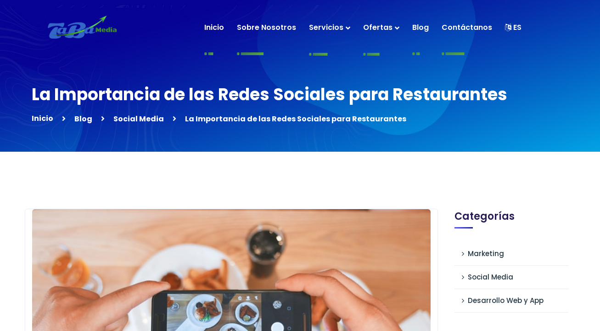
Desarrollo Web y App (506, 300)
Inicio (42, 118)
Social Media (138, 119)
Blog (83, 119)
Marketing (486, 253)
